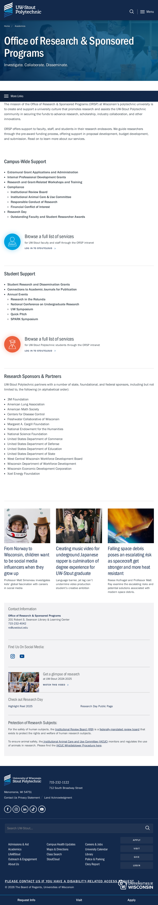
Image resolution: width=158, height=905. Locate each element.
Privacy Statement (29, 798)
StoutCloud (53, 859)
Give (136, 857)
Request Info (26, 900)
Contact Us (11, 798)
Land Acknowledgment (57, 798)
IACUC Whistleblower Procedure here (78, 745)
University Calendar (96, 849)
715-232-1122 (60, 783)
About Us (13, 864)
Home (7, 26)
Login (136, 865)
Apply (137, 840)
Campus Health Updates (61, 844)
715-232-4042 (17, 623)
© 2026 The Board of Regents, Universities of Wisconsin (39, 887)
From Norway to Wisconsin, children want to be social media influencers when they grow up (26, 561)
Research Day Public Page (96, 706)
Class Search (54, 854)
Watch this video (54, 684)
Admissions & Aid (18, 844)
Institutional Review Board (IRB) (74, 729)
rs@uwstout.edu (18, 627)
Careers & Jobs (94, 844)
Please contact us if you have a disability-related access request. (70, 881)
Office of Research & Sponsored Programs (34, 615)
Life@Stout (14, 854)
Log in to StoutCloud (39, 248)
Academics (20, 26)
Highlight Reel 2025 (20, 706)
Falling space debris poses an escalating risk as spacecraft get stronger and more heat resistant (129, 561)
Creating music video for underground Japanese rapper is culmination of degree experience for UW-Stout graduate (77, 561)
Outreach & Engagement (22, 859)
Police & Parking (95, 859)
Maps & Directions (57, 849)
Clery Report (92, 864)
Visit (137, 848)
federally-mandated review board (119, 729)
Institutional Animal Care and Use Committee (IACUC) (75, 741)
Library (89, 854)
